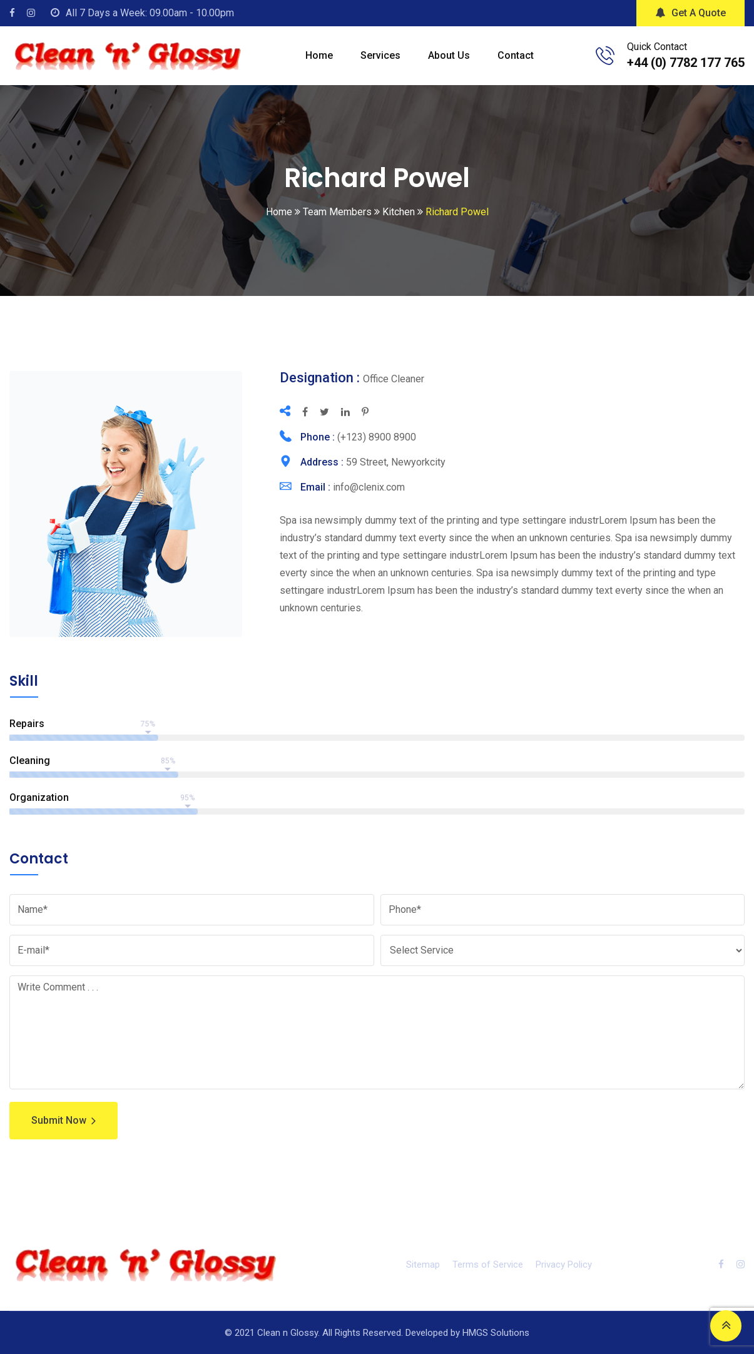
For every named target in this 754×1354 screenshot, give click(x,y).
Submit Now (63, 1120)
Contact (515, 55)
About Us (449, 55)
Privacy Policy (564, 1264)
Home (319, 55)
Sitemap (423, 1264)
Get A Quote (690, 13)
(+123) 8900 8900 (376, 437)
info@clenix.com (369, 487)
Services (380, 55)
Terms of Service (487, 1264)
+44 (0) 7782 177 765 (686, 62)
